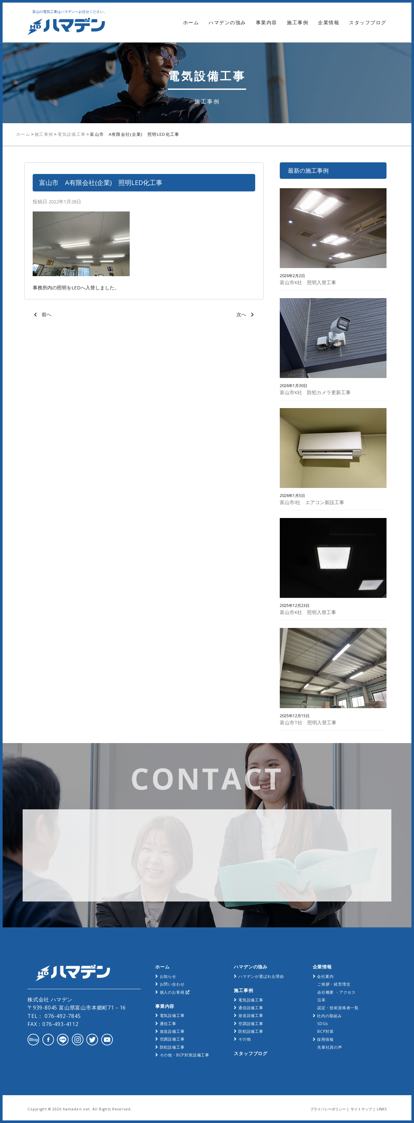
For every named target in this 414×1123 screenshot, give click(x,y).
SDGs (322, 1023)
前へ (46, 314)
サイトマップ (361, 1109)
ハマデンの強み (227, 22)
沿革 (321, 1000)
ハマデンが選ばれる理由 (261, 976)
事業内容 (266, 22)
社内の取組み (329, 1016)
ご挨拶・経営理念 (333, 984)
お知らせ (168, 976)
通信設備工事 (250, 1007)
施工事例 (297, 22)
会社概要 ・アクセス (336, 992)
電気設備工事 (71, 134)
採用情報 (325, 1039)
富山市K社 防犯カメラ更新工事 (315, 392)
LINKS (382, 1109)
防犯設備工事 (172, 1047)
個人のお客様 (175, 992)
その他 (244, 1039)
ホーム (191, 22)
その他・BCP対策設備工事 (184, 1055)
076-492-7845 (62, 1016)
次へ (241, 314)
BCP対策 (325, 1031)
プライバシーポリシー (328, 1109)
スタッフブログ (368, 22)
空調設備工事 (172, 1039)
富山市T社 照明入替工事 (308, 722)
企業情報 (328, 22)
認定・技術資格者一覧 (338, 1007)
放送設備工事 (172, 1031)
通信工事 (168, 1023)
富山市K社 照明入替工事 (308, 282)
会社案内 (325, 976)
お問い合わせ (172, 984)
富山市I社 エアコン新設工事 (312, 502)
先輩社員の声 (329, 1047)
